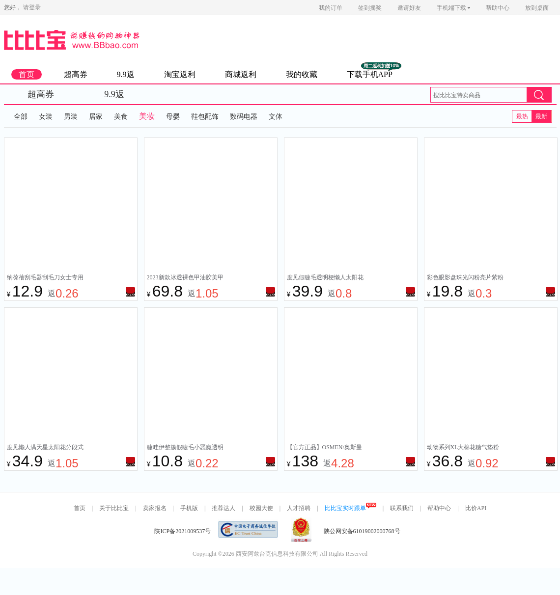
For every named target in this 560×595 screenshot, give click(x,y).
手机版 (189, 508)
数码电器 (243, 116)
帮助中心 (497, 7)
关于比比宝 (114, 508)
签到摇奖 (370, 7)
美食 (121, 116)
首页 (26, 74)
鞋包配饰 (205, 116)
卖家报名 (155, 508)
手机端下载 (453, 7)
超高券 (75, 74)
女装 (46, 116)
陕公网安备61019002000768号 (362, 531)
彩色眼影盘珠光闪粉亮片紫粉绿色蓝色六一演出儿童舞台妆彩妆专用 (465, 278)
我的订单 (330, 7)
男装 (71, 116)
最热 (522, 116)
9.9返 (126, 74)
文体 (275, 116)
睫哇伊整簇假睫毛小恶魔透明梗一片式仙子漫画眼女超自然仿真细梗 (185, 448)
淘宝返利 (180, 74)
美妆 (147, 116)
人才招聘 (298, 508)
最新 (541, 116)
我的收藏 (301, 74)
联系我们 (402, 508)
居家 (96, 116)
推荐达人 (223, 508)
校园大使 (261, 508)
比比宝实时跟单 (350, 508)
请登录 (32, 7)
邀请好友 (409, 7)
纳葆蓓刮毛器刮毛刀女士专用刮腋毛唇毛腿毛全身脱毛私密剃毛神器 (45, 278)
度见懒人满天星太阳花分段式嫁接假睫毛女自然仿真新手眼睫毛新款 (45, 448)
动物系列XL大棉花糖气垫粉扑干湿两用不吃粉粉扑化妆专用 (465, 448)
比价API (475, 508)
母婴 (173, 116)
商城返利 (240, 74)
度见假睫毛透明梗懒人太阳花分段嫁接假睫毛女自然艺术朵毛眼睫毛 (325, 278)
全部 (21, 116)
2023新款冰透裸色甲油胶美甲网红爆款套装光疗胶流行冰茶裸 (185, 278)
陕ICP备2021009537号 (182, 531)
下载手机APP (369, 74)
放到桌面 (537, 7)
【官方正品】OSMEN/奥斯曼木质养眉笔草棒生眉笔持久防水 (325, 448)
